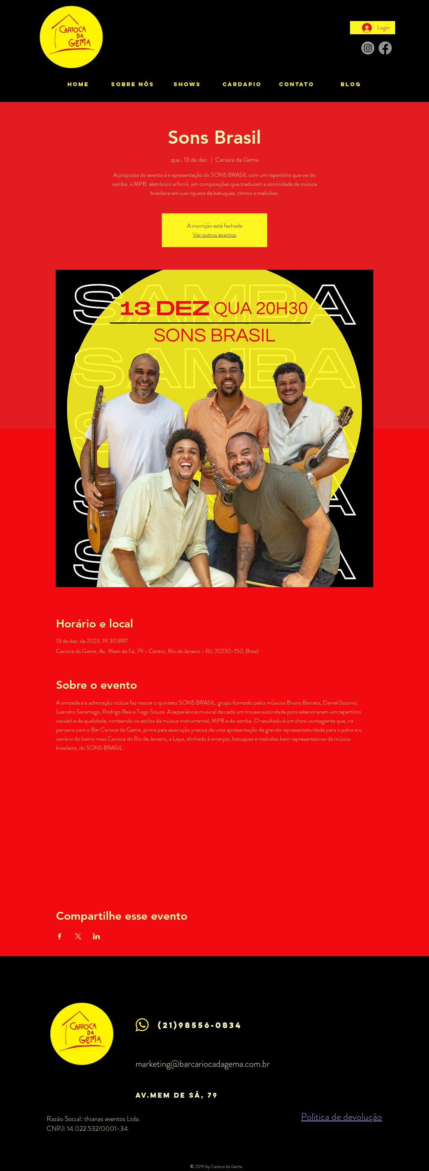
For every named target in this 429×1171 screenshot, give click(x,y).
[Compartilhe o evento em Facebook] (59, 936)
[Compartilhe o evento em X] (78, 936)
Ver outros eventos (214, 234)
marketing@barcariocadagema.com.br (202, 1063)
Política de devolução (341, 1117)
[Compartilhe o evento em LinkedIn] (96, 936)
